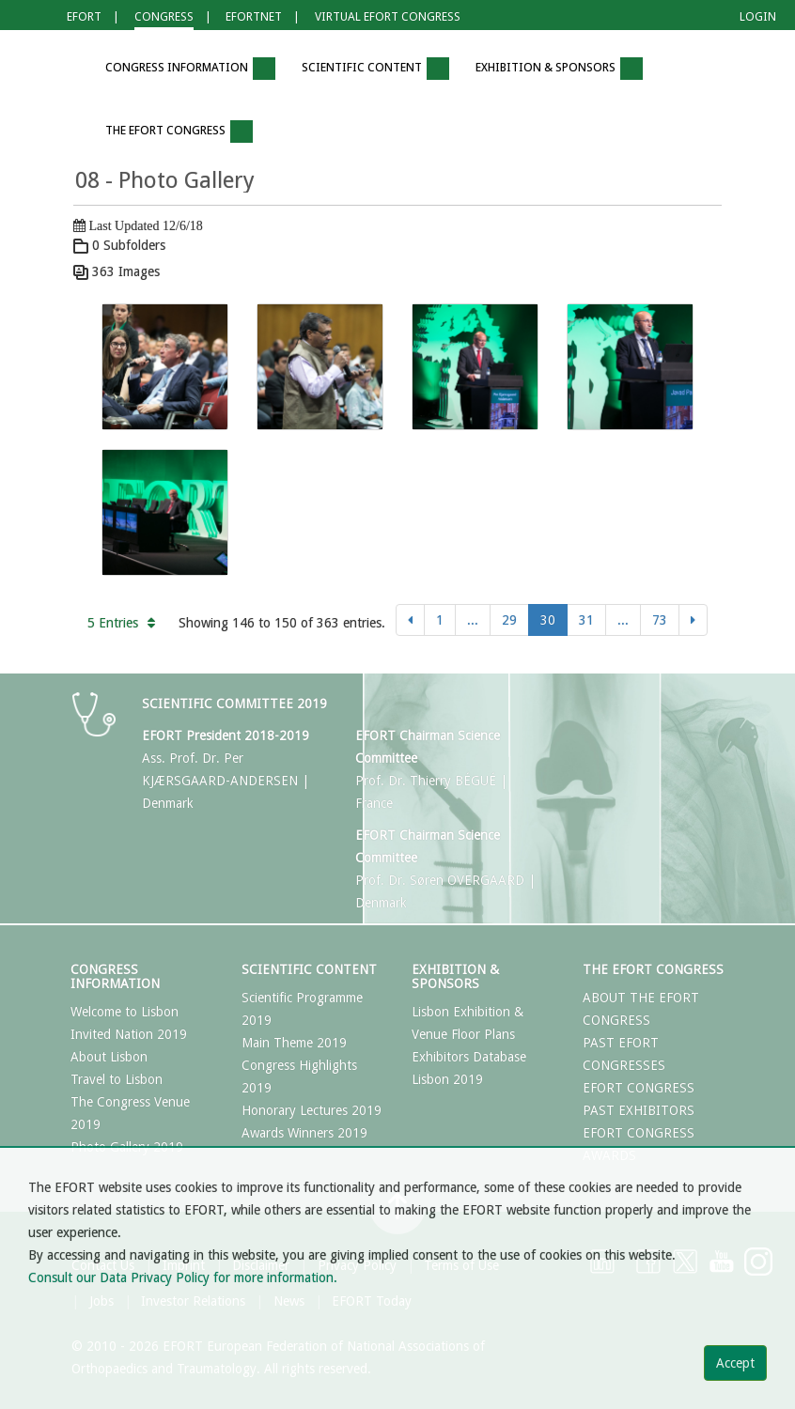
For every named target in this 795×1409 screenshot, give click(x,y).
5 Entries (121, 622)
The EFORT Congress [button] (179, 131)
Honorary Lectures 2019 (312, 1110)
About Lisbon (109, 1056)
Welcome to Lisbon (124, 1011)
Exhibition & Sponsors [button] (559, 68)
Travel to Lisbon (116, 1079)
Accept (735, 1362)
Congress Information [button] (190, 68)
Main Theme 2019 (294, 1042)
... (472, 619)
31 (586, 619)
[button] (65, 69)
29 (509, 619)
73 (659, 619)
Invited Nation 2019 (128, 1034)
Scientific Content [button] (375, 68)
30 (547, 619)
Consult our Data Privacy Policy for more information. (182, 1277)
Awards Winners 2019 (304, 1132)
